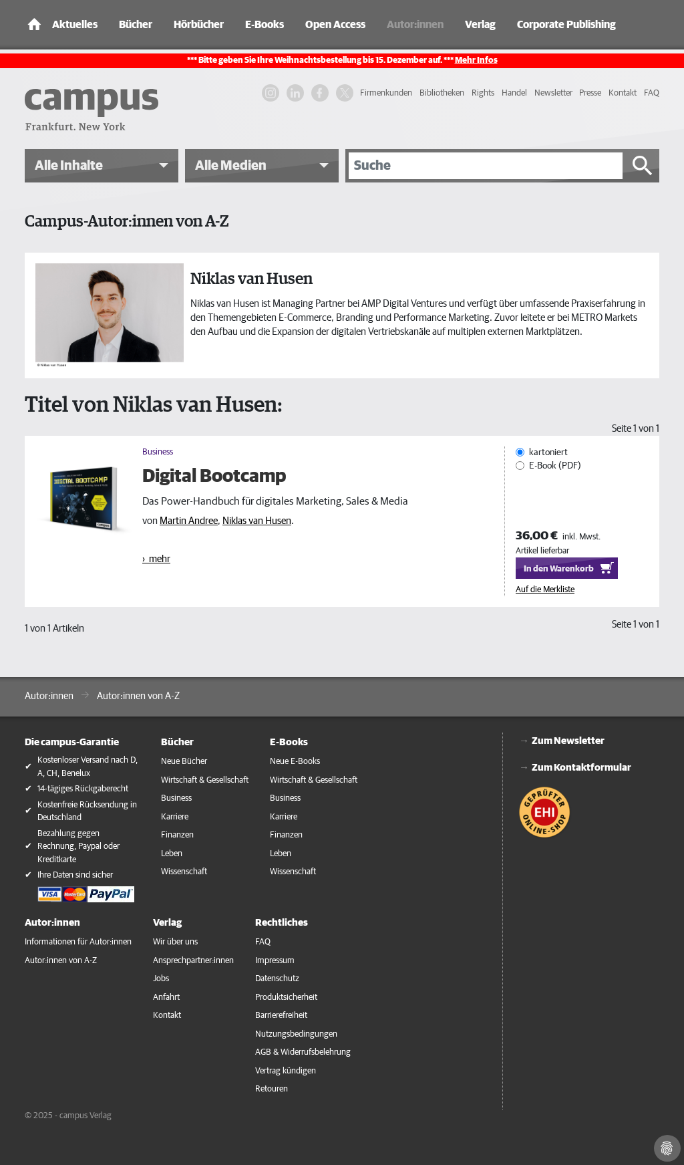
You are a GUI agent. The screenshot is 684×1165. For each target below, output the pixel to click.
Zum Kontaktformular (581, 768)
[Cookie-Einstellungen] (667, 1148)
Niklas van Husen (256, 521)
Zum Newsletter (568, 741)
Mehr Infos (476, 60)
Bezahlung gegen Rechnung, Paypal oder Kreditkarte (78, 846)
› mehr (156, 559)
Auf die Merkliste (545, 590)
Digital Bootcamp (214, 476)
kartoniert (548, 452)
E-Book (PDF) (555, 465)
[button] (101, 165)
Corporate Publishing (566, 24)
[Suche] (486, 165)
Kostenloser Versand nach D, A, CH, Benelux (87, 767)
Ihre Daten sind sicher (75, 875)
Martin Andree (189, 521)
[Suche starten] (642, 165)
